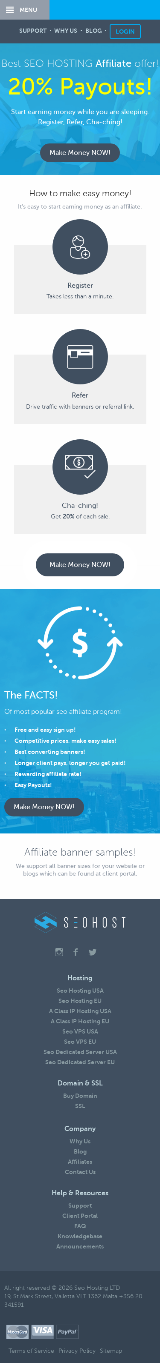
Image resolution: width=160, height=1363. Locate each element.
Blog (80, 1151)
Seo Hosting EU (80, 1000)
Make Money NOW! (80, 153)
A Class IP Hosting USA (80, 1011)
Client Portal (80, 1215)
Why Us (80, 1141)
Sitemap (111, 1351)
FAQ (80, 1226)
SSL (80, 1105)
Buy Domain (80, 1095)
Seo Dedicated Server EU (80, 1062)
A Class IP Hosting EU (80, 1021)
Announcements (80, 1246)
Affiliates (80, 1161)
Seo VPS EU (80, 1041)
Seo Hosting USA (80, 990)
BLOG (93, 31)
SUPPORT (33, 31)
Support (80, 1205)
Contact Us (80, 1171)
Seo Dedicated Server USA (80, 1051)
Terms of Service (31, 1351)
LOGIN (125, 31)
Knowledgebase (80, 1236)
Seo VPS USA (80, 1031)
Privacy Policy (77, 1351)
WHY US (65, 31)
